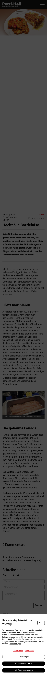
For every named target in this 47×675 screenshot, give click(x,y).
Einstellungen (24, 657)
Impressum (29, 651)
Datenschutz (18, 651)
